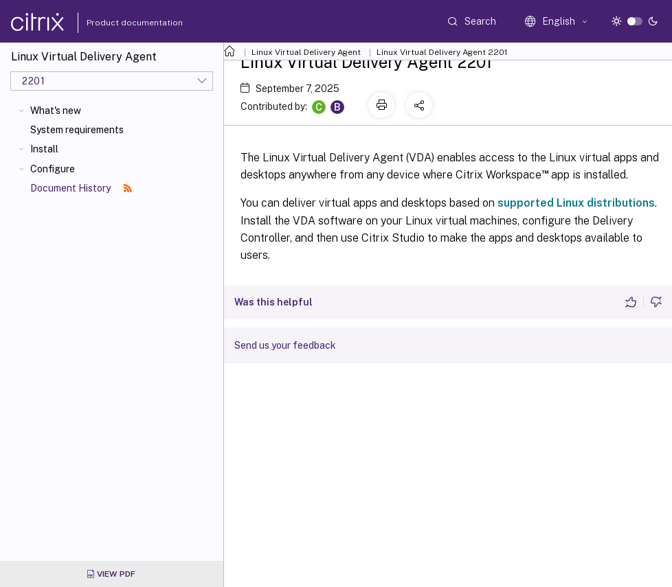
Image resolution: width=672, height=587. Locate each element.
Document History (81, 188)
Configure (52, 168)
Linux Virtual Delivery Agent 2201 (442, 52)
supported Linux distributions (576, 202)
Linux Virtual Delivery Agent (306, 52)
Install (44, 148)
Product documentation (117, 22)
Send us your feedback (285, 345)
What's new (55, 110)
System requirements (77, 129)
